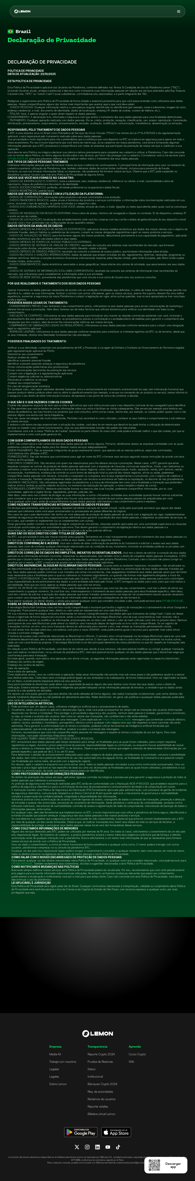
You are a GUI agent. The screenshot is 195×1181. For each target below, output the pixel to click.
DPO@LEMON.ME (18, 158)
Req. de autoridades (100, 1091)
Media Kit (55, 1054)
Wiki (131, 1061)
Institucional (95, 1076)
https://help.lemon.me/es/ (117, 719)
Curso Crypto (137, 1054)
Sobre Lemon (58, 1084)
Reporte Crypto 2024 (101, 1054)
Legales (54, 1069)
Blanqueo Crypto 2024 (102, 1084)
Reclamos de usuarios (102, 1099)
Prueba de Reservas (100, 1061)
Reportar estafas (98, 1106)
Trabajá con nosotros (62, 1061)
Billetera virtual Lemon (101, 1114)
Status (91, 1069)
